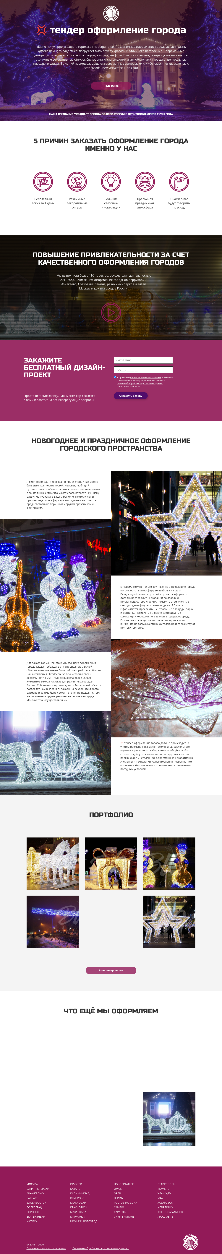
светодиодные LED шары (168, 605)
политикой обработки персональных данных (140, 383)
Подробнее (111, 86)
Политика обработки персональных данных (100, 1248)
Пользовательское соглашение (46, 1248)
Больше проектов (111, 970)
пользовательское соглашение (145, 377)
